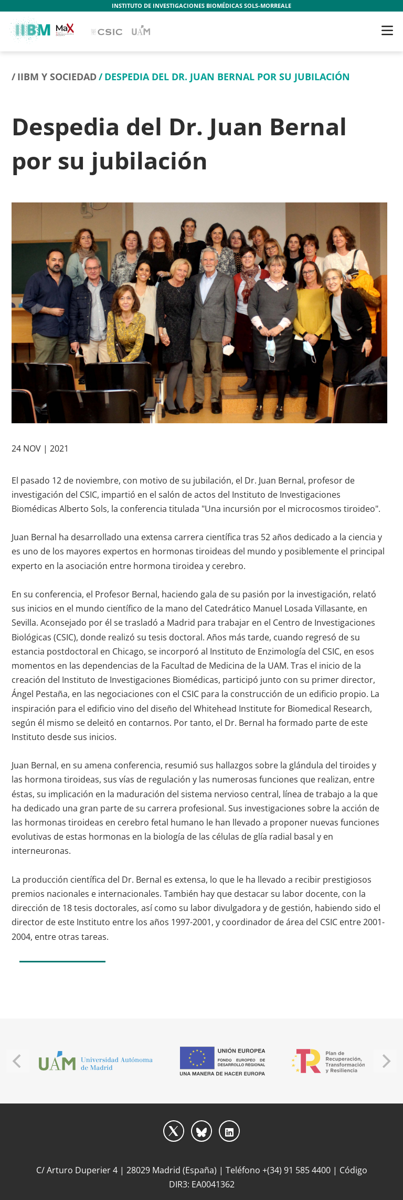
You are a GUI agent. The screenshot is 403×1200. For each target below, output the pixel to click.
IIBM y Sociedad (57, 76)
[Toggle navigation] (387, 30)
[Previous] (17, 1061)
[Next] (385, 1061)
